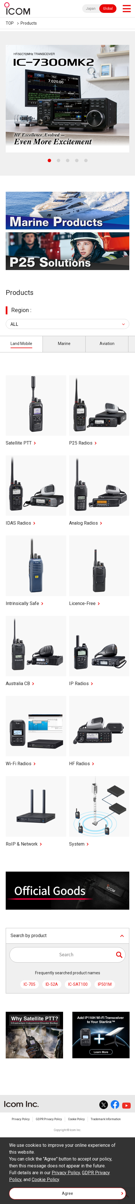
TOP (10, 23)
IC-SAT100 (78, 984)
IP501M (105, 984)
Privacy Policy (21, 1119)
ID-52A (52, 984)
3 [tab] (67, 160)
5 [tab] (86, 160)
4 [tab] (76, 160)
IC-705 (29, 984)
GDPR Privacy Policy (49, 1119)
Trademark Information (106, 1119)
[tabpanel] (67, 98)
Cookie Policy (76, 1119)
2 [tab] (58, 160)
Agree (67, 1193)
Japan (91, 9)
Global (108, 9)
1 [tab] (49, 160)
